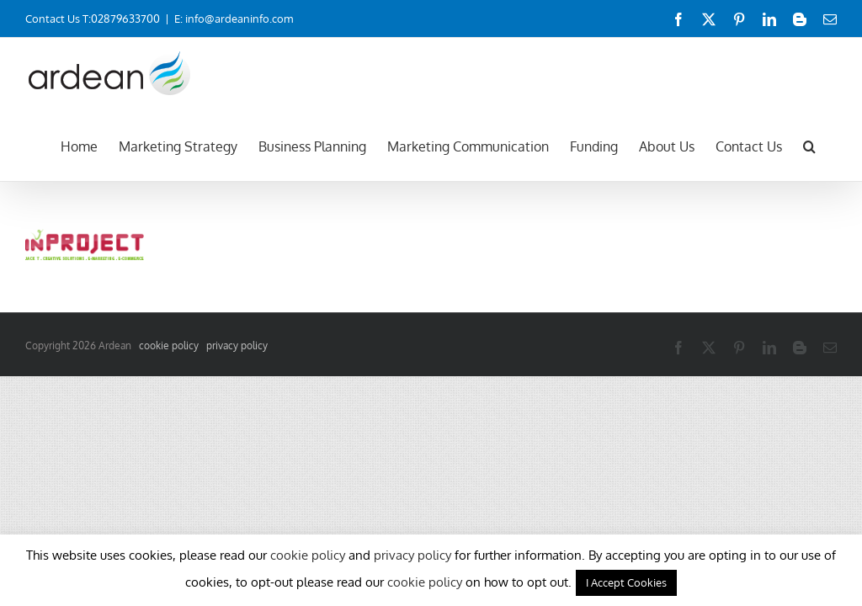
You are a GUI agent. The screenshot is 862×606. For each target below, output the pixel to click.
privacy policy (237, 345)
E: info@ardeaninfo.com (233, 18)
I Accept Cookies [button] (626, 582)
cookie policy (169, 345)
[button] (809, 145)
